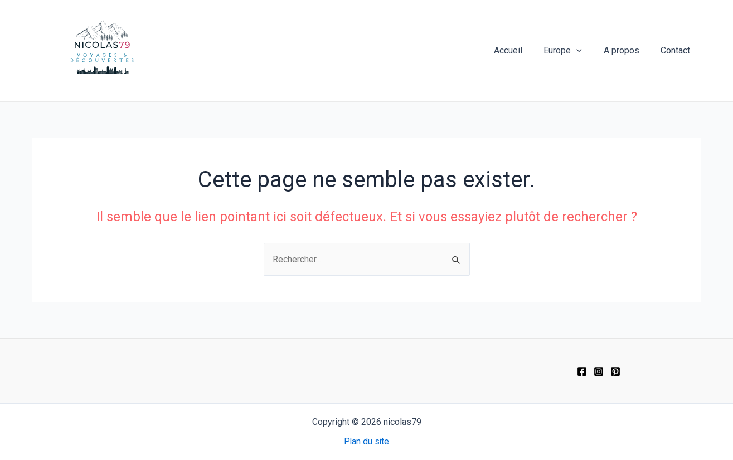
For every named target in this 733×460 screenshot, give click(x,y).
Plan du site (366, 442)
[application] (585, 50)
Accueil (521, 50)
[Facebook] (582, 371)
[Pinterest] (615, 371)
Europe (572, 50)
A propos (627, 50)
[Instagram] (599, 371)
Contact (677, 50)
